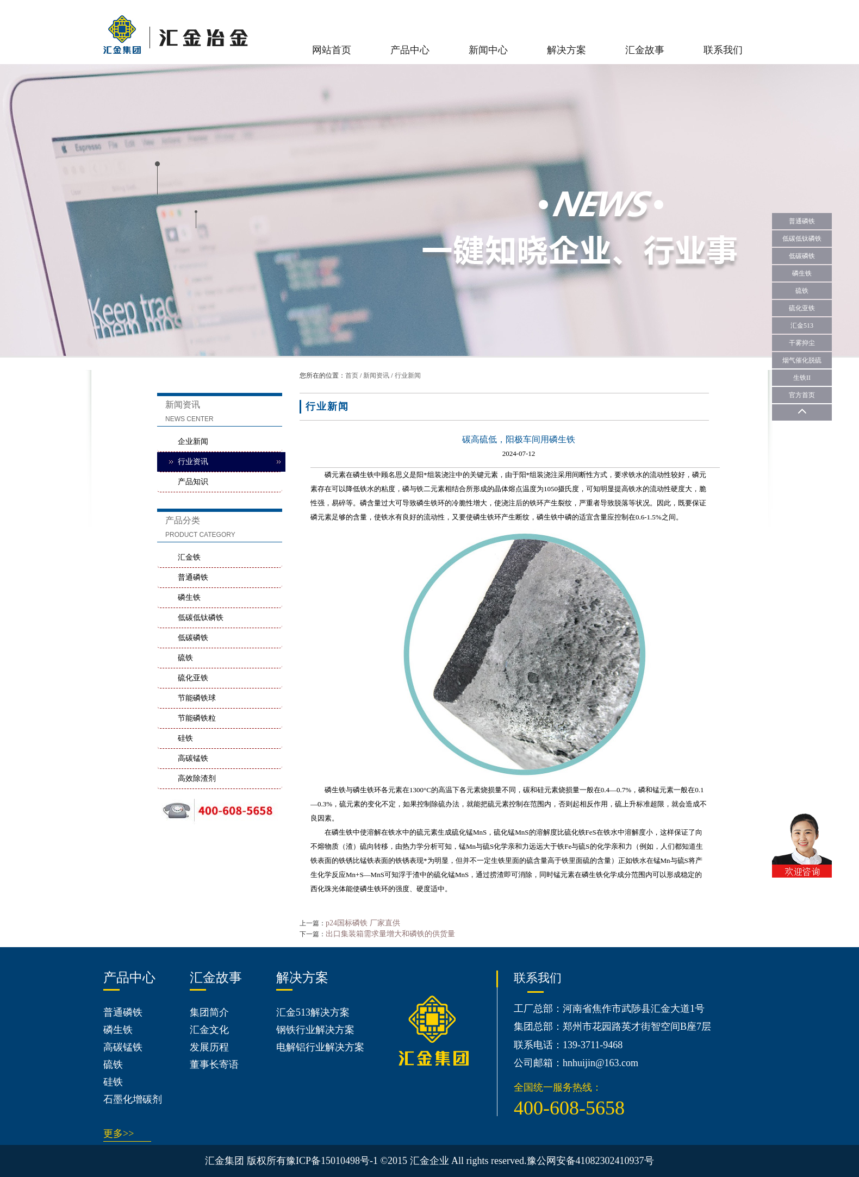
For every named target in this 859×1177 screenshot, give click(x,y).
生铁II (802, 377)
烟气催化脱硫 (801, 360)
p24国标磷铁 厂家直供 (363, 923)
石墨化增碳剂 (132, 1099)
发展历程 (209, 1047)
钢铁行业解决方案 (315, 1029)
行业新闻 (408, 375)
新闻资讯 (376, 375)
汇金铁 (189, 557)
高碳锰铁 (193, 758)
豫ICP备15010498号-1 (332, 1160)
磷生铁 (189, 597)
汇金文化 (209, 1029)
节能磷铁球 (197, 698)
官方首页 (802, 395)
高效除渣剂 (197, 778)
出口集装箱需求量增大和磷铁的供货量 (390, 934)
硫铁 (185, 658)
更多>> (118, 1133)
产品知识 (193, 482)
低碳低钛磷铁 (200, 617)
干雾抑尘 (802, 343)
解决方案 (566, 50)
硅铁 (185, 738)
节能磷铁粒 (197, 718)
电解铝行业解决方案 (320, 1047)
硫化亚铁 (193, 678)
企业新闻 (193, 441)
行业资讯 (193, 462)
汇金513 (801, 325)
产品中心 (410, 50)
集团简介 (209, 1012)
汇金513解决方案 (313, 1012)
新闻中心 (488, 50)
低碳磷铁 (193, 638)
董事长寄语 (214, 1064)
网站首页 (331, 50)
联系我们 (723, 50)
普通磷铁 (193, 577)
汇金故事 (644, 50)
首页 (351, 375)
